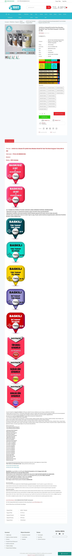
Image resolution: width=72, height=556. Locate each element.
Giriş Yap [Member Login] (54, 6)
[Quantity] (42, 113)
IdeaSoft (29, 555)
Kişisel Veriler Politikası (11, 548)
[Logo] (14, 7)
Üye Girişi (40, 537)
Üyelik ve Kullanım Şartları (11, 537)
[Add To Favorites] (43, 132)
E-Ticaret (33, 555)
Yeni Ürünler (24, 537)
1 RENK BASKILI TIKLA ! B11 (46, 71)
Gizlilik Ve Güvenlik (10, 543)
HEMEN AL (44, 117)
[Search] (38, 7)
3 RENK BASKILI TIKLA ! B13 (46, 77)
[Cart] (63, 7)
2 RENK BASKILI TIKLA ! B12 (46, 74)
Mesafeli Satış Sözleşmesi (11, 541)
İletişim (7, 539)
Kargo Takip (58, 1)
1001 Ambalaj (41, 33)
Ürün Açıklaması (9, 141)
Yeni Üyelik (40, 535)
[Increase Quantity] (44, 113)
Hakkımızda (8, 535)
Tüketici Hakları (9, 545)
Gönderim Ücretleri (26, 535)
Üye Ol (55, 8)
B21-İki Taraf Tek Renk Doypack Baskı (56, 39)
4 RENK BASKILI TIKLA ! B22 (46, 83)
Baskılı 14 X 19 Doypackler (53, 41)
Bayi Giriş (64, 1)
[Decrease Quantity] (40, 113)
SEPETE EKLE (59, 113)
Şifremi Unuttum (41, 539)
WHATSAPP (64, 553)
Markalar (24, 539)
